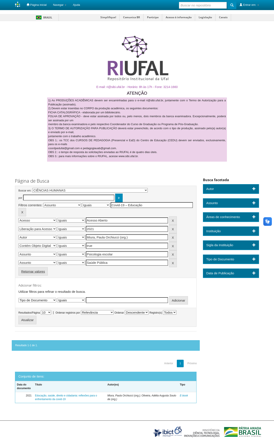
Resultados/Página (29, 312)
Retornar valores (33, 271)
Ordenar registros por (67, 312)
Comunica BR (131, 17)
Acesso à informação (179, 17)
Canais (223, 17)
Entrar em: (249, 4)
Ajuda (76, 4)
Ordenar (119, 312)
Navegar (60, 4)
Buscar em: (24, 190)
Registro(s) (155, 312)
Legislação (205, 17)
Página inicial (36, 4)
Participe (153, 17)
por (20, 197)
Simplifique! (108, 17)
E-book (184, 395)
